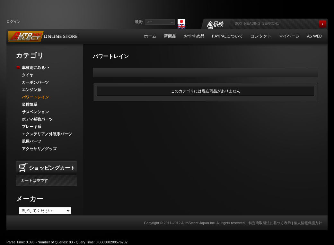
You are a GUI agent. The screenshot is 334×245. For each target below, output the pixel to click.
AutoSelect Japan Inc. (198, 223)
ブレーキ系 (31, 126)
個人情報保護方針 (308, 223)
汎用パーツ (31, 141)
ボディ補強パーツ (37, 119)
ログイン (13, 21)
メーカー (29, 198)
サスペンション (35, 111)
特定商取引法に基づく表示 (270, 223)
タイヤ (27, 75)
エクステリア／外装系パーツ (47, 134)
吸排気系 (29, 104)
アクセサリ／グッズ (39, 148)
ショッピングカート (52, 167)
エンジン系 (31, 89)
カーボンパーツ (35, 82)
